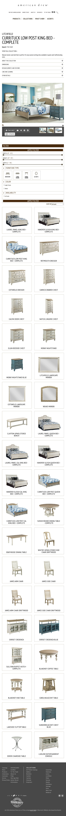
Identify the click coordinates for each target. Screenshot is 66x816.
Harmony (48, 772)
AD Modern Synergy (31, 770)
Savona (48, 780)
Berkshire (28, 774)
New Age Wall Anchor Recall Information (15, 780)
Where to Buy (25, 12)
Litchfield (48, 776)
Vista (47, 788)
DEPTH (5, 163)
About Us (33, 12)
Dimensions (32, 64)
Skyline (48, 782)
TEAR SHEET (10, 130)
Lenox (47, 774)
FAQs (12, 776)
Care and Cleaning (32, 72)
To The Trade (47, 12)
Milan (47, 778)
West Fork (49, 790)
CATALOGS (10, 134)
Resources (39, 12)
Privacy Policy (6, 780)
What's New (39, 18)
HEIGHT (5, 158)
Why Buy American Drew (15, 12)
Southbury (49, 784)
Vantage (48, 786)
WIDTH (5, 153)
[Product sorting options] (57, 204)
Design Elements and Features (32, 68)
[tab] (33, 168)
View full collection (9, 51)
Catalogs (4, 768)
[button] (12, 168)
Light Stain (7, 185)
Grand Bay (49, 770)
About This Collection (32, 61)
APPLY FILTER (33, 150)
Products (16, 18)
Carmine (28, 778)
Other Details (32, 75)
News (3, 770)
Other (5, 188)
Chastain (28, 780)
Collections (27, 18)
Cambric (28, 776)
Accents (50, 18)
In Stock (6, 196)
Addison (28, 772)
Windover (48, 792)
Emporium (29, 782)
